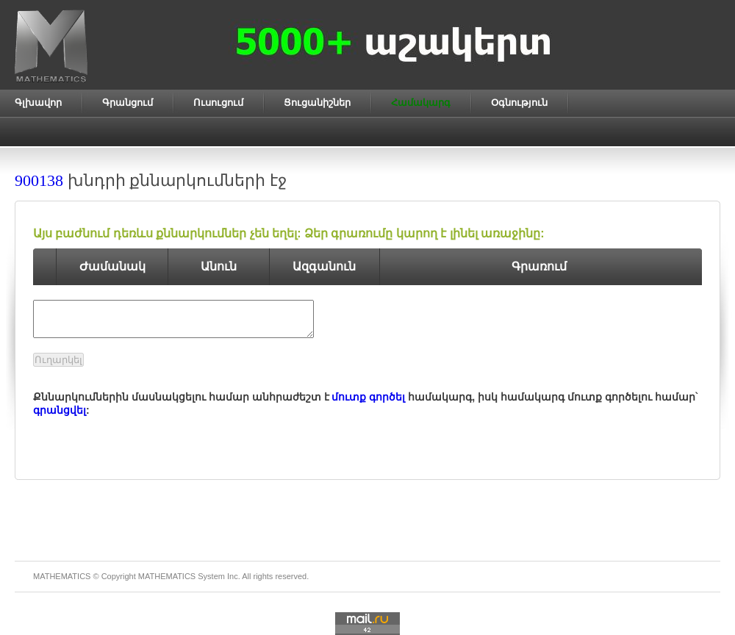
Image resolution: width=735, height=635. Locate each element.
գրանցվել (59, 410)
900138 (39, 180)
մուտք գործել (368, 397)
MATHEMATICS (167, 576)
